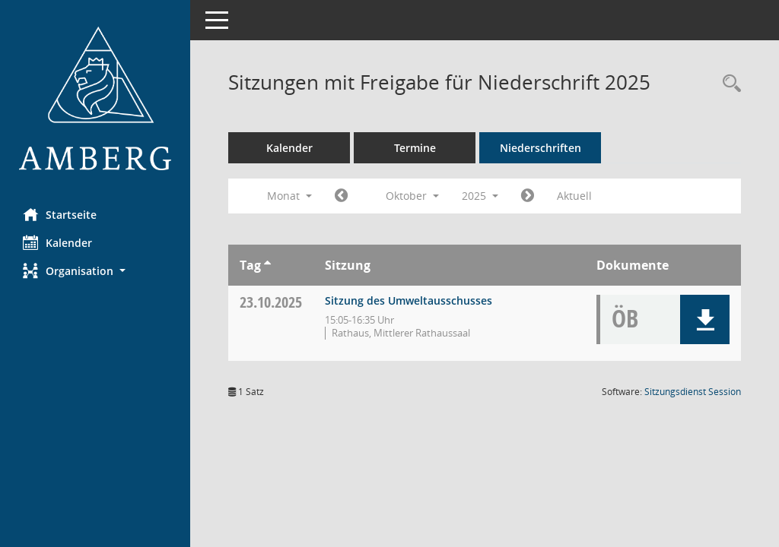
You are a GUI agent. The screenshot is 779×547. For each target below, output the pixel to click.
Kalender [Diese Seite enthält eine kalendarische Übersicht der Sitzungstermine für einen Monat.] (57, 242)
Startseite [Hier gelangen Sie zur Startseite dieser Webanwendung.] (60, 214)
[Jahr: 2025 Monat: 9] (341, 196)
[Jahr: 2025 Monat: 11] (527, 196)
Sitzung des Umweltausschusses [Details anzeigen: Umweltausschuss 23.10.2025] (408, 300)
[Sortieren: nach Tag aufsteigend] (267, 265)
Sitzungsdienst (692, 391)
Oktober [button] (412, 195)
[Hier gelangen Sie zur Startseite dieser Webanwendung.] (95, 98)
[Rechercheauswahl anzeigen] (728, 83)
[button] (95, 271)
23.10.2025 (271, 302)
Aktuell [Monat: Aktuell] (574, 195)
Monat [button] (289, 195)
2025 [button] (480, 195)
